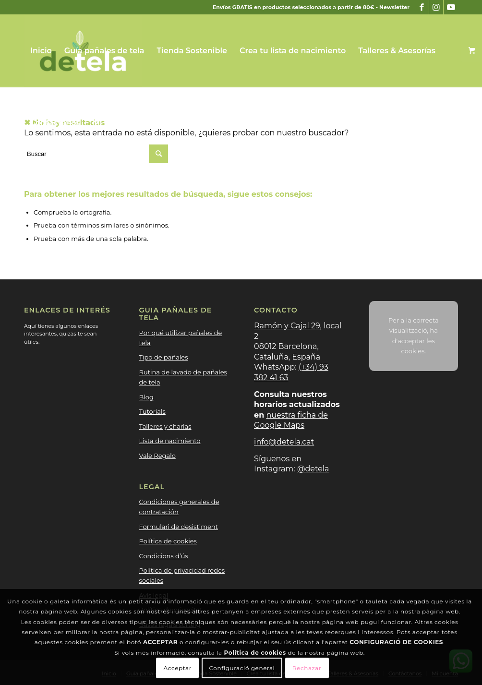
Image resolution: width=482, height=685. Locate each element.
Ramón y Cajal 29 (287, 325)
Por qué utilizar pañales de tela (180, 338)
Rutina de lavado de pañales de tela (183, 377)
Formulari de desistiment (178, 526)
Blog (146, 397)
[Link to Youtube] (451, 7)
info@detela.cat (284, 441)
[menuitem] (41, 51)
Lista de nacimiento (170, 441)
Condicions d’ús (163, 556)
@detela (313, 468)
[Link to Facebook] (422, 7)
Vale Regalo (157, 455)
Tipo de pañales (163, 357)
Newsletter (394, 7)
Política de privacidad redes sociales (182, 575)
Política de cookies (168, 541)
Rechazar (307, 668)
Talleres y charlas (165, 426)
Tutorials (152, 411)
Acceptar (178, 668)
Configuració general (242, 668)
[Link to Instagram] (436, 7)
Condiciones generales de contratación (179, 507)
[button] (146, 123)
